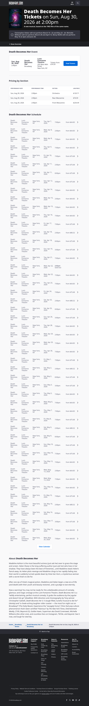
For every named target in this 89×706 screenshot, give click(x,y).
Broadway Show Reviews (64, 658)
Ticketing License (73, 688)
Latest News (53, 650)
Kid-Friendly (43, 663)
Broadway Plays (44, 655)
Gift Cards (64, 654)
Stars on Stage (43, 659)
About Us (75, 644)
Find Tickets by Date (44, 645)
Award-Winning (44, 670)
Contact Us (12, 646)
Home (11, 624)
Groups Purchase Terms (60, 688)
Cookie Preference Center (31, 691)
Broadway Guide (64, 646)
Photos (53, 657)
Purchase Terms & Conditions (45, 688)
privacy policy (45, 694)
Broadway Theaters (64, 650)
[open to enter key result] (77, 3)
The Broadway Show (54, 645)
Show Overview (15, 44)
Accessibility (76, 649)
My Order (34, 644)
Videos (53, 654)
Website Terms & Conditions (27, 688)
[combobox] (77, 3)
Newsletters (65, 642)
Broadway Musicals (44, 650)
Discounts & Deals (44, 679)
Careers (74, 647)
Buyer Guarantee (75, 653)
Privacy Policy (15, 688)
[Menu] (72, 3)
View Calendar (44, 547)
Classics (43, 667)
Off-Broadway (44, 675)
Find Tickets (70, 63)
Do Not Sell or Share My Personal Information (52, 691)
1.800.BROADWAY (21, 648)
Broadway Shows (17, 625)
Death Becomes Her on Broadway (34, 625)
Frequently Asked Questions (34, 648)
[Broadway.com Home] (16, 3)
